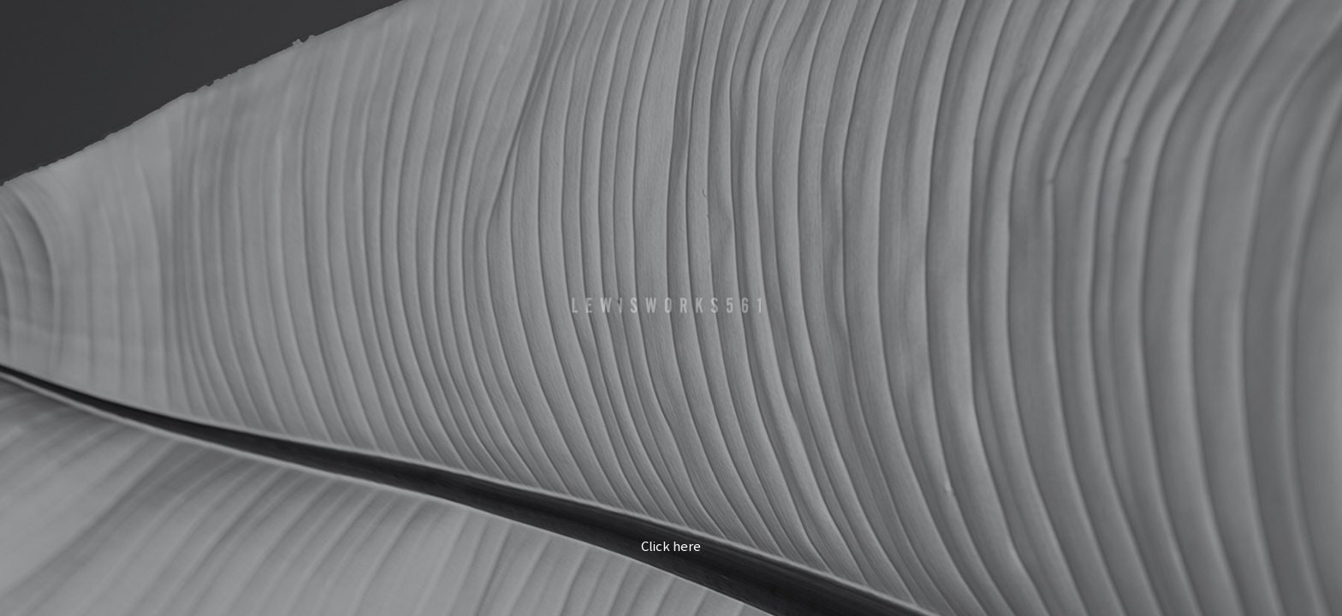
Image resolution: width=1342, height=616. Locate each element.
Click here (671, 547)
